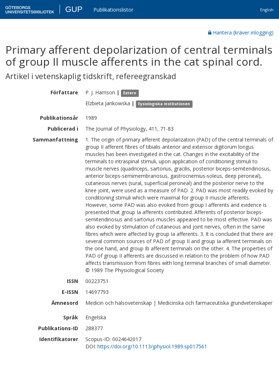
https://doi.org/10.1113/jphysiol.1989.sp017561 (152, 346)
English (267, 9)
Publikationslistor (113, 9)
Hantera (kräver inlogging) (241, 32)
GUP (73, 9)
